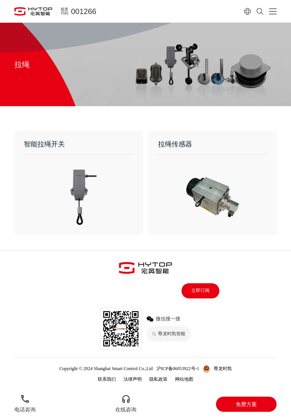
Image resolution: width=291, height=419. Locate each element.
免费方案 (246, 404)
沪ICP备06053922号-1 (177, 368)
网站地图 (184, 379)
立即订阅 (200, 290)
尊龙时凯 (223, 368)
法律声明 (133, 379)
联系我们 (107, 379)
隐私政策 (158, 379)
